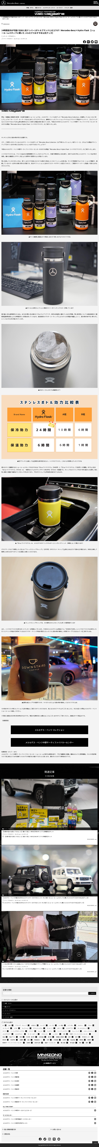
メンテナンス (24, 38)
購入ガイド (37, 8)
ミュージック (77, 1031)
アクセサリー (10, 38)
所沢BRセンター (87, 1037)
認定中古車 (39, 1042)
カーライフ (60, 8)
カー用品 (62, 1025)
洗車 (49, 1040)
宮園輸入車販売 (61, 1037)
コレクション (17, 38)
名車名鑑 (42, 1037)
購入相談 (64, 1042)
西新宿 (83, 1040)
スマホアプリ (71, 1028)
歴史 (29, 1040)
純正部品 (74, 1040)
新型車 (6, 1040)
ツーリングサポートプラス (18, 1031)
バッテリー (51, 1031)
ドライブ (32, 1031)
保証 (5, 1037)
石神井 (66, 1040)
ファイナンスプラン (63, 1031)
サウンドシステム (39, 1028)
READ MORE (92, 839)
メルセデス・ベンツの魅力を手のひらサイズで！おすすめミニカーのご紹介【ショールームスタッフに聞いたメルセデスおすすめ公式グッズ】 (45, 898)
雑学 (88, 1042)
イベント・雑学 (69, 8)
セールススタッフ (83, 1028)
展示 (70, 1037)
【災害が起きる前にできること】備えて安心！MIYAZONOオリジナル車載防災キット (28, 831)
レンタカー (57, 1034)
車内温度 (73, 1042)
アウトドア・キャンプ (22, 1025)
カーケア (43, 1025)
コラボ (17, 1028)
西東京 (90, 1040)
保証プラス (13, 1037)
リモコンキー (46, 1034)
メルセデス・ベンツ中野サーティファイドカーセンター (49, 742)
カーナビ (53, 1025)
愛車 (77, 1037)
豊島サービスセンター (52, 1042)
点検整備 (57, 1040)
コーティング (7, 1028)
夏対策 (51, 1037)
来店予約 (14, 1040)
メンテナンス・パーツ (49, 8)
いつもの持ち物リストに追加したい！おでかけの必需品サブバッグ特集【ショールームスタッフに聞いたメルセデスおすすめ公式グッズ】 (44, 964)
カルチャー (82, 1025)
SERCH (92, 993)
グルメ (91, 1025)
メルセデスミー (20, 1034)
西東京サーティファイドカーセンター (14, 1042)
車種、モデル (28, 8)
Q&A (10, 1025)
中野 (65, 1034)
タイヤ (6, 1031)
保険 (22, 1037)
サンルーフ (51, 1028)
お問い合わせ (56, 1129)
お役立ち (34, 1025)
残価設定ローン (39, 1040)
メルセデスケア (8, 1034)
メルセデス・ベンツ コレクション (49, 729)
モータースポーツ (33, 1034)
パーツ (4, 38)
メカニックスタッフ (90, 1031)
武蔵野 (23, 1040)
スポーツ (60, 1028)
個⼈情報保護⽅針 (9, 1129)
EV (4, 1025)
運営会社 (6, 1134)
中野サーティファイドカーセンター (80, 1034)
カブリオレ (72, 1025)
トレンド (41, 1031)
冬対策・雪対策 (31, 1037)
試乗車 (30, 1042)
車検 (81, 1042)
